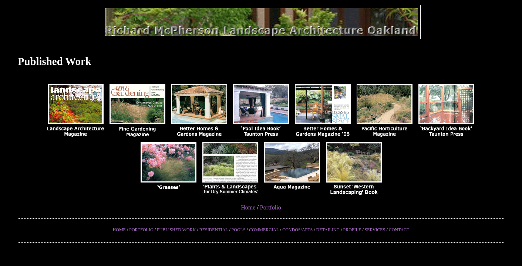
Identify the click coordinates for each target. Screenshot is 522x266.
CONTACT (399, 229)
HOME (119, 229)
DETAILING (328, 229)
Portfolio (270, 207)
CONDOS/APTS (297, 229)
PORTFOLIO (141, 229)
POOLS (239, 229)
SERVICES (375, 229)
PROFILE (352, 229)
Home (248, 207)
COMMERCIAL (264, 229)
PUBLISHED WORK (176, 229)
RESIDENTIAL (213, 229)
